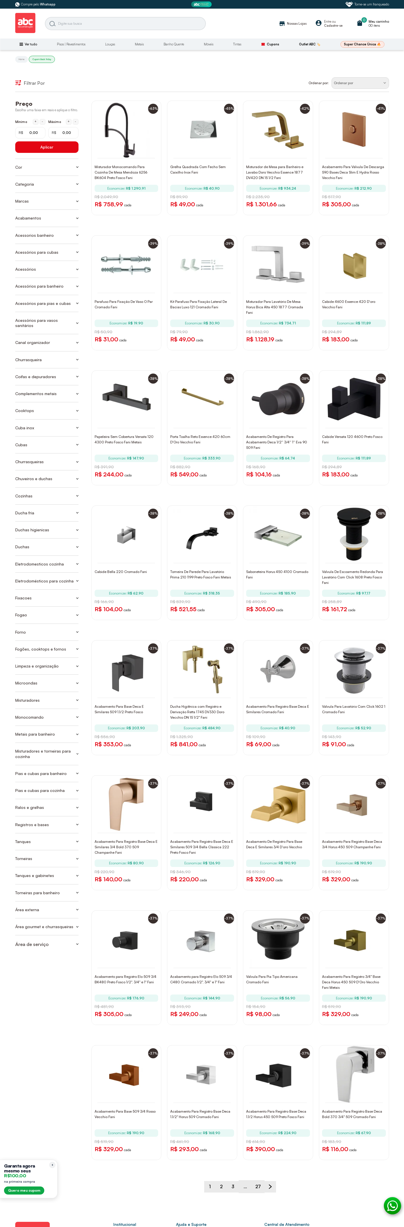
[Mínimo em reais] (30, 133)
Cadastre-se (333, 26)
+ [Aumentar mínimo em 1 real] (36, 122)
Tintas (237, 44)
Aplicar (46, 147)
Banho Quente (174, 44)
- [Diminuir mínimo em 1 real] (42, 122)
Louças (110, 44)
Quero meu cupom (24, 1190)
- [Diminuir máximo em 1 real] (75, 122)
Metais (139, 44)
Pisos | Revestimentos (71, 44)
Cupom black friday (41, 59)
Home (21, 59)
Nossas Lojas (293, 23)
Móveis (208, 44)
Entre (327, 22)
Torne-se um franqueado (367, 4)
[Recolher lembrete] (52, 1165)
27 (259, 1204)
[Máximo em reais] (63, 133)
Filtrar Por (30, 83)
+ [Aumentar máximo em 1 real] (69, 122)
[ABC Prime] (202, 4)
